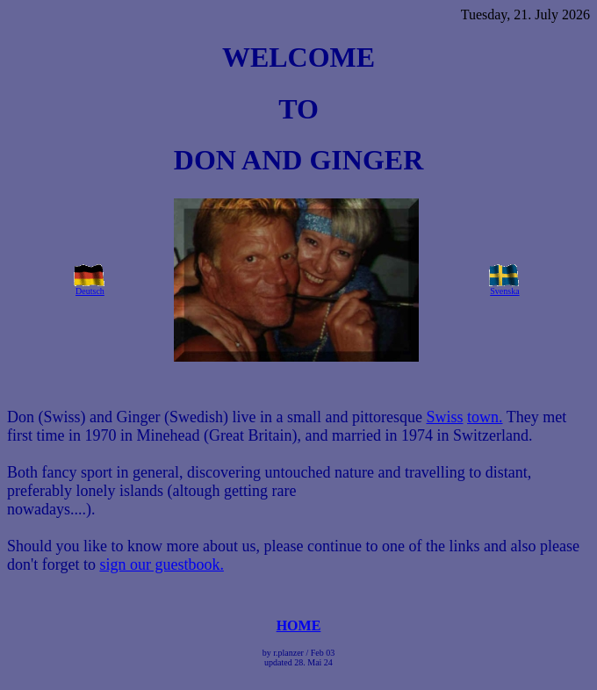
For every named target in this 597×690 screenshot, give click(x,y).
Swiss (444, 417)
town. (485, 417)
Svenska (504, 291)
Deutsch (90, 291)
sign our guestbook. (161, 564)
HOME (299, 625)
